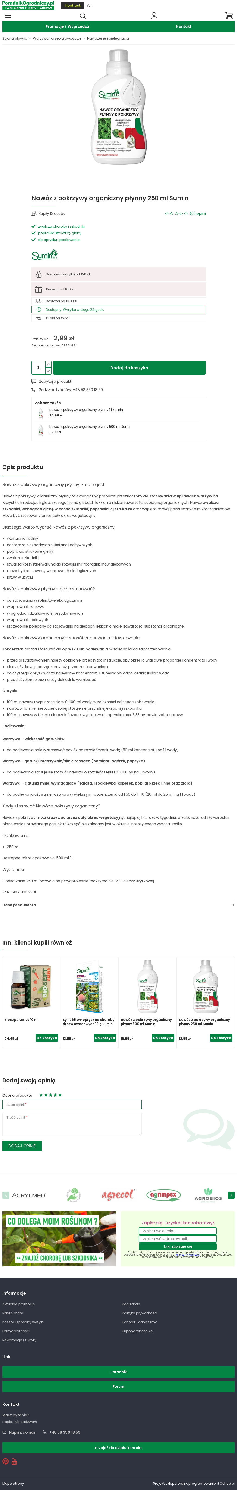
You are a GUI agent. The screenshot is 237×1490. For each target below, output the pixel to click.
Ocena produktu (17, 1095)
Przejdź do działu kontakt (118, 1447)
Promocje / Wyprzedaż (67, 26)
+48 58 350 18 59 (64, 1432)
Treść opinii (15, 1117)
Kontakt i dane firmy (139, 1322)
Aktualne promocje (18, 1304)
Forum (118, 1386)
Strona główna (14, 38)
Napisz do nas (22, 1432)
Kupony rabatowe (137, 1331)
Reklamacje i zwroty (19, 1340)
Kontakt (183, 26)
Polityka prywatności (139, 1313)
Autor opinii (15, 1104)
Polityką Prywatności (187, 1254)
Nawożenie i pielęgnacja (108, 38)
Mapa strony (13, 1483)
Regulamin (131, 1304)
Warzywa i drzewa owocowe (57, 38)
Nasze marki (12, 1313)
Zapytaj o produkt (55, 381)
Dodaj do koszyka (129, 368)
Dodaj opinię (22, 1146)
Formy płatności (16, 1331)
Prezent (52, 289)
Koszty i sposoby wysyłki (23, 1322)
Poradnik (118, 1372)
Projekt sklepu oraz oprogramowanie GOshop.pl (194, 1483)
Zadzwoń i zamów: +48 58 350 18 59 (71, 389)
